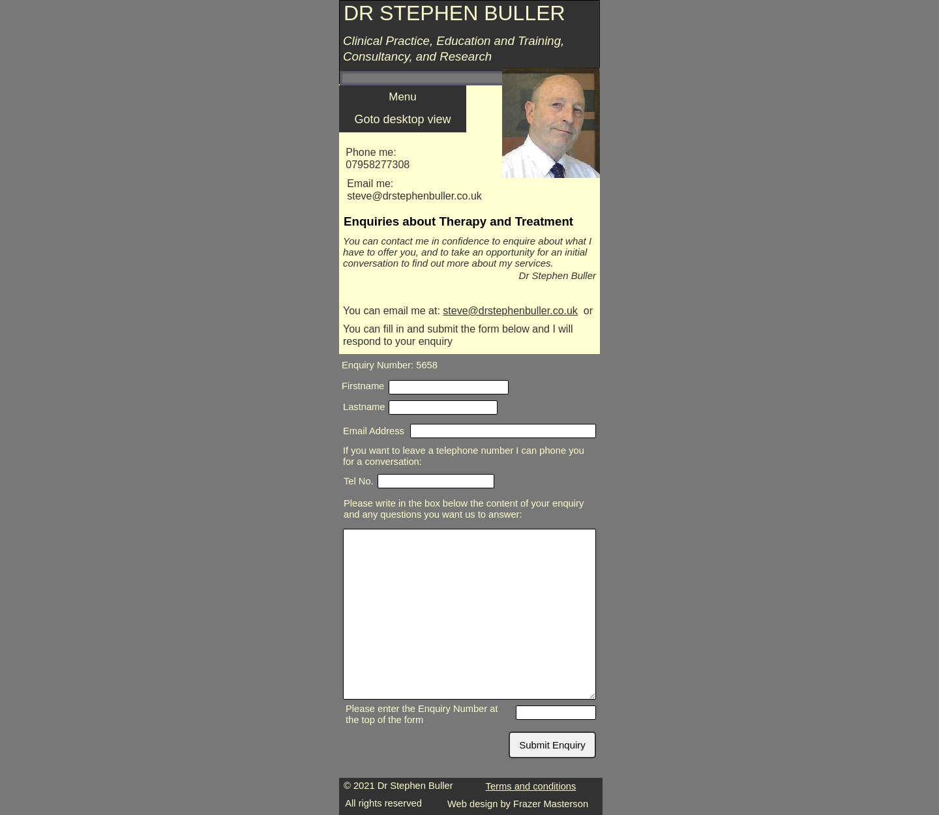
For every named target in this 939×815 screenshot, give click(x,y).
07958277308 (378, 164)
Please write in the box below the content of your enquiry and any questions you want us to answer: (464, 509)
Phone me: (371, 152)
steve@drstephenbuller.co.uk (510, 310)
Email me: (370, 183)
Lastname (364, 407)
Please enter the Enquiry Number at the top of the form (422, 714)
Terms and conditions (531, 786)
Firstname (363, 386)
